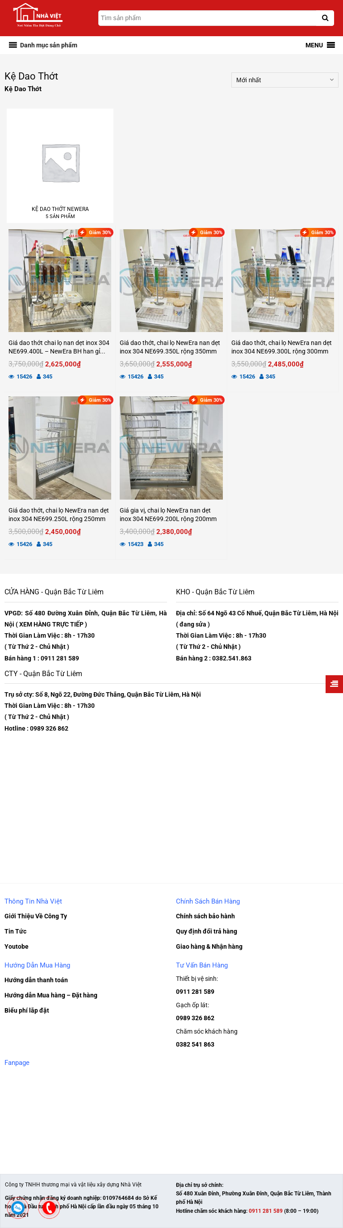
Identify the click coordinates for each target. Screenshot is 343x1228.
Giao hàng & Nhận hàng (209, 946)
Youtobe (16, 946)
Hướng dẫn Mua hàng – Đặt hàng (50, 995)
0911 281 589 (195, 991)
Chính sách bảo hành (205, 916)
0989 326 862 (195, 1018)
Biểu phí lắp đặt (26, 1010)
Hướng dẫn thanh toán (36, 980)
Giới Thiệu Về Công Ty (35, 916)
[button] (48, 45)
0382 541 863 (195, 1044)
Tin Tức (15, 931)
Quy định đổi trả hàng (206, 931)
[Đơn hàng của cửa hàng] (285, 80)
